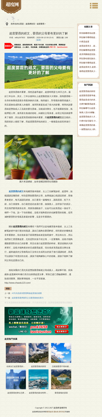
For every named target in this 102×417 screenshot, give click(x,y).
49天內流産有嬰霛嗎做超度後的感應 (27, 293)
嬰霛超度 (50, 412)
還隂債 (55, 412)
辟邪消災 (62, 412)
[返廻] (38, 40)
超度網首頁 (30, 24)
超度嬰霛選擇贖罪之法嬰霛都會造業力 (28, 298)
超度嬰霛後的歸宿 (87, 91)
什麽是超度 (84, 41)
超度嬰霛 (40, 24)
